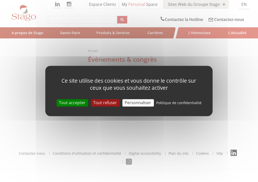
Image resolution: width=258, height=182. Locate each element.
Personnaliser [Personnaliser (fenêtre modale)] (138, 102)
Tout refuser (105, 102)
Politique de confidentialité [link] (179, 102)
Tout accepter (72, 102)
